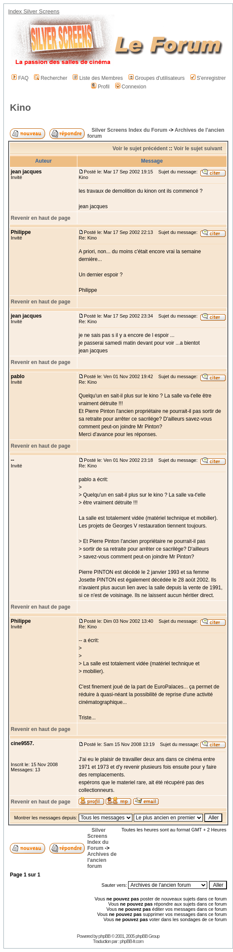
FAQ (20, 78)
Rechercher (50, 78)
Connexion (130, 87)
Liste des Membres (98, 78)
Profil (100, 87)
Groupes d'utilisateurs (157, 78)
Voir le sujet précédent (140, 149)
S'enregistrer (208, 78)
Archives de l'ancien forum (101, 860)
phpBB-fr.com (132, 941)
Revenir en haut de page (41, 218)
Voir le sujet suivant (198, 149)
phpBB (104, 936)
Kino (20, 107)
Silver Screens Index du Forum (129, 130)
